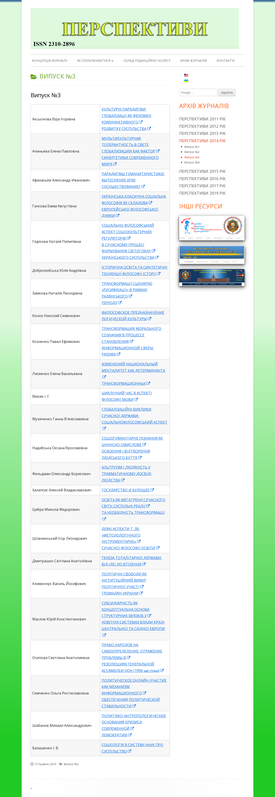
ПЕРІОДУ (112, 302)
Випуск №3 (46, 95)
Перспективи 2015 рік (202, 171)
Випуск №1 (192, 147)
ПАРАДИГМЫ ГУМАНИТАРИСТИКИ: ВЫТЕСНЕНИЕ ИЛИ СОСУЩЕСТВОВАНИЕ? (133, 180)
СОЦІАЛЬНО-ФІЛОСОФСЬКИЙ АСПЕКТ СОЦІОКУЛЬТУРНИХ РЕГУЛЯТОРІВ (128, 232)
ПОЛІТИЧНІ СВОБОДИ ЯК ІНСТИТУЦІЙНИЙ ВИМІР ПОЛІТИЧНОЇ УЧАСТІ (124, 580)
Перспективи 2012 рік (202, 126)
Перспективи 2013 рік (202, 133)
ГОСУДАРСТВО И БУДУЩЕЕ (128, 490)
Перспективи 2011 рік (202, 119)
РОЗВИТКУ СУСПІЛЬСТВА (126, 128)
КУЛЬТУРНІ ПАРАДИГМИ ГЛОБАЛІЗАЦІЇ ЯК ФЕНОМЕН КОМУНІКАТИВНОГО (126, 116)
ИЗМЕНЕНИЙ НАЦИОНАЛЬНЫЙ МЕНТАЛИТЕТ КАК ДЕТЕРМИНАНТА (133, 370)
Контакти (225, 60)
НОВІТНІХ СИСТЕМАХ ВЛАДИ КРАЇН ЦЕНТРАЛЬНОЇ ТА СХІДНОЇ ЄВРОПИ (133, 629)
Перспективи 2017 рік (202, 185)
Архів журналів (193, 60)
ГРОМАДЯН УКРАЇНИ (122, 593)
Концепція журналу (49, 60)
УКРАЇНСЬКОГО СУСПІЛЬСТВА (130, 257)
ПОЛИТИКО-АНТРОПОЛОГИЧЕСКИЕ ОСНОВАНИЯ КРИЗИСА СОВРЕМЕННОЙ (134, 722)
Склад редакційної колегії (146, 60)
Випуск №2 (192, 152)
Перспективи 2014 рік (202, 140)
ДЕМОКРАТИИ (117, 735)
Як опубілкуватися (93, 60)
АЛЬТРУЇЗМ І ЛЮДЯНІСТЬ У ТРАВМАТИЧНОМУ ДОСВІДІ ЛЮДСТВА (126, 474)
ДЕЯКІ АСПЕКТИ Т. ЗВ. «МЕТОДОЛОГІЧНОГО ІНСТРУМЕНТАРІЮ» (121, 535)
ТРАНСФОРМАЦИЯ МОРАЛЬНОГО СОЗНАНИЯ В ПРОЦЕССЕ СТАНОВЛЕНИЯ (131, 335)
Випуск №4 (192, 162)
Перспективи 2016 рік (202, 178)
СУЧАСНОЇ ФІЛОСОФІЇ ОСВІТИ (131, 548)
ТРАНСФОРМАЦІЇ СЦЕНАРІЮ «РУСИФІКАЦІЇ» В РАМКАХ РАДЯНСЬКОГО (127, 290)
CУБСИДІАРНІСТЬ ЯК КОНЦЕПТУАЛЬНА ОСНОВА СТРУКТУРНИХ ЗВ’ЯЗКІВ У (127, 609)
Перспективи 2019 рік (202, 193)
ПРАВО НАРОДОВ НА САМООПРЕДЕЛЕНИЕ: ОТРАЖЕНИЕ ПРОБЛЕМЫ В (132, 651)
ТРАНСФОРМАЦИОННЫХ (126, 383)
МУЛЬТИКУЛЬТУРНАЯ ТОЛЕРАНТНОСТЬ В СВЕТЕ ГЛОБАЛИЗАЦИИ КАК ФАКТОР (131, 145)
